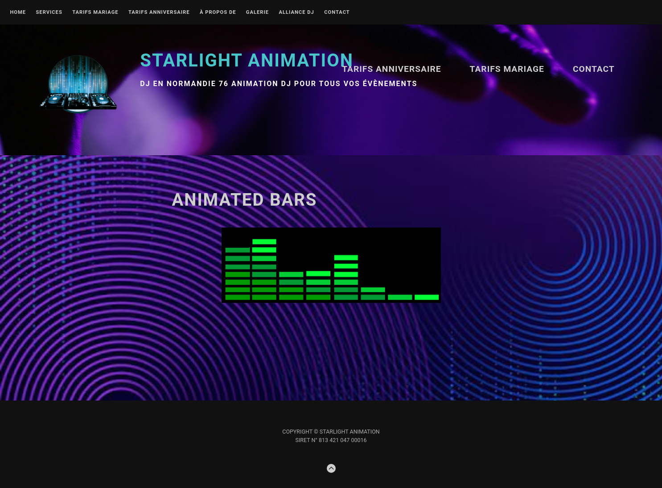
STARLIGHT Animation (247, 60)
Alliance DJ (296, 12)
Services (49, 12)
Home (18, 12)
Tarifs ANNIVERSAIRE (159, 12)
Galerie (257, 12)
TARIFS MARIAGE (95, 12)
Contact (337, 12)
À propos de (218, 12)
